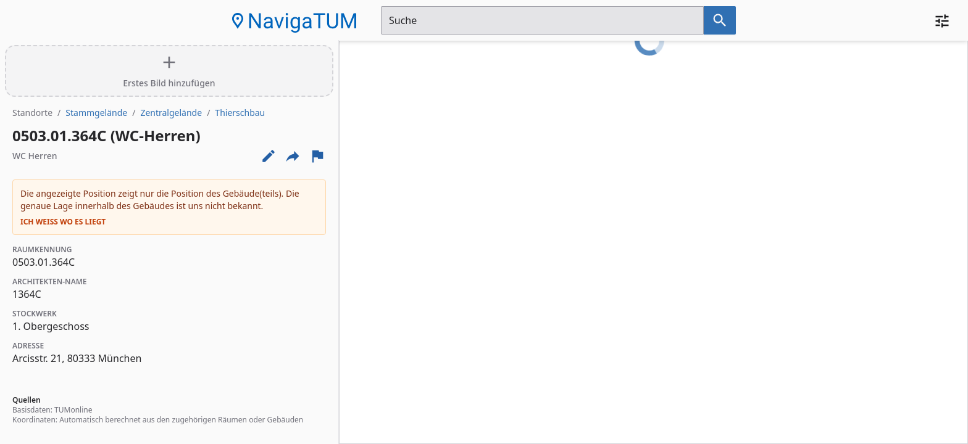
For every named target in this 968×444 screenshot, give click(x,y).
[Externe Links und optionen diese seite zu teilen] (292, 156)
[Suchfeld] (542, 20)
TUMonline (73, 410)
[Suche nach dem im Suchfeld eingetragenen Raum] (720, 20)
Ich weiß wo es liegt (63, 222)
